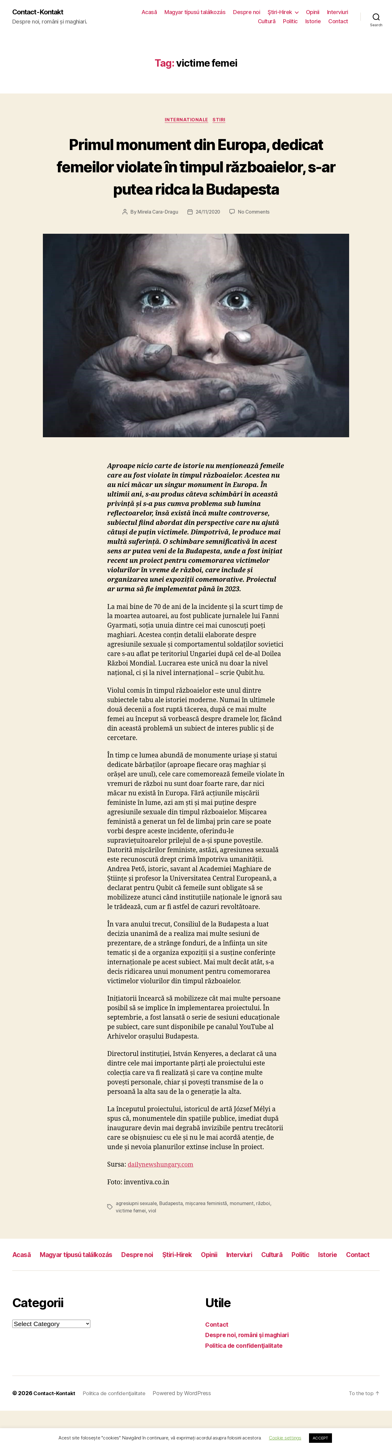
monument (244, 1227)
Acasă (149, 12)
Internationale (187, 121)
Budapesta (172, 1227)
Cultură (267, 21)
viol (153, 1234)
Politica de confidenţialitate (247, 1383)
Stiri (220, 121)
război (266, 1227)
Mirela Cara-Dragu (156, 236)
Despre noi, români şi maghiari (251, 1372)
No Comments (255, 236)
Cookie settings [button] (285, 1438)
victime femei (131, 1234)
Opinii (312, 12)
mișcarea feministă (208, 1227)
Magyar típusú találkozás (194, 12)
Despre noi (246, 12)
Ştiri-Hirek (280, 12)
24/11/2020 (207, 236)
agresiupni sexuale (137, 1227)
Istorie (313, 21)
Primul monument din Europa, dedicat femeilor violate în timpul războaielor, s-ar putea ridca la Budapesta (196, 178)
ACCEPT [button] (320, 1437)
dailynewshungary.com (163, 1188)
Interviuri (337, 12)
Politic (290, 21)
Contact (338, 21)
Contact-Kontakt (40, 12)
